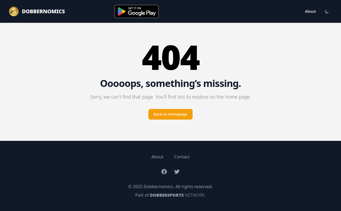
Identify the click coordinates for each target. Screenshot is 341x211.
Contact (182, 157)
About (310, 11)
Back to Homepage (171, 114)
